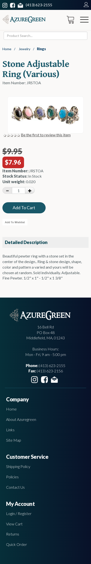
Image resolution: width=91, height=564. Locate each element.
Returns (12, 534)
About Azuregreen (21, 419)
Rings (41, 49)
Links (10, 429)
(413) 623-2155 (39, 4)
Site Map (13, 440)
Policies (12, 476)
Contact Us (15, 487)
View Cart (14, 524)
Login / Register (19, 513)
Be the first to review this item (46, 134)
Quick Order (16, 544)
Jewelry (24, 49)
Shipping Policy (18, 466)
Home (6, 49)
